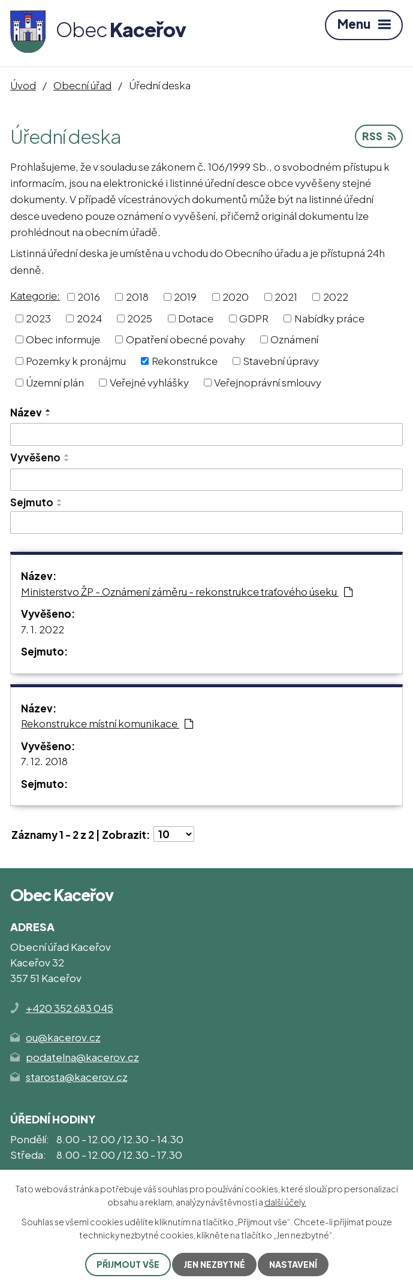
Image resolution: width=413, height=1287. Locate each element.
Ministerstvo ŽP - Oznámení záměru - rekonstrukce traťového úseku (187, 591)
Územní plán (55, 381)
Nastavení (293, 1264)
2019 (185, 296)
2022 (335, 296)
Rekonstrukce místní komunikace (107, 723)
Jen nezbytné (214, 1264)
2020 (235, 296)
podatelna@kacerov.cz (82, 1057)
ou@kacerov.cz (63, 1037)
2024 (89, 317)
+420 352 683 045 (69, 1007)
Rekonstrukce (185, 360)
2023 (38, 317)
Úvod (23, 85)
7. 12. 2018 (44, 761)
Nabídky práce (329, 317)
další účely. (285, 1202)
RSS (379, 136)
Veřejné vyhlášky (149, 381)
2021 (286, 296)
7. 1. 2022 (42, 629)
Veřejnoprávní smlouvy (267, 381)
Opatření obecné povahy (185, 339)
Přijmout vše (128, 1264)
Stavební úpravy (281, 360)
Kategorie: (35, 295)
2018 (137, 296)
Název (26, 412)
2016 (88, 296)
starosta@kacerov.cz (77, 1076)
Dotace (195, 317)
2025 (139, 317)
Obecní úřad (82, 85)
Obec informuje (63, 339)
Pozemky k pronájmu (76, 360)
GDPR (254, 317)
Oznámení (294, 339)
